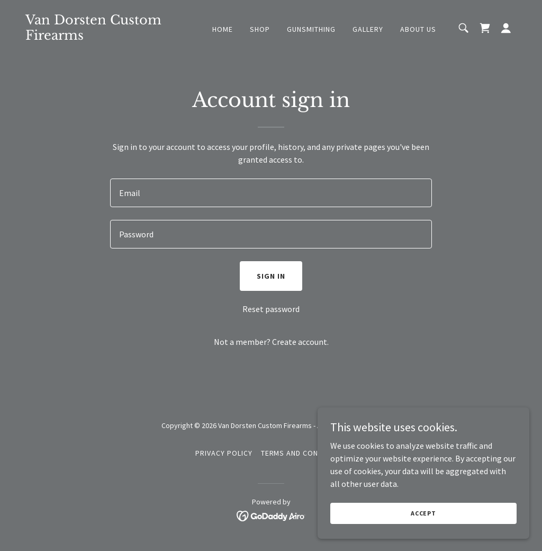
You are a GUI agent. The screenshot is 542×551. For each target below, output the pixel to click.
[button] (506, 28)
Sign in (271, 276)
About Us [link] (418, 29)
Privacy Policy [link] (223, 453)
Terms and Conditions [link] (304, 453)
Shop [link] (260, 29)
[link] (94, 36)
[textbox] (271, 193)
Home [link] (222, 29)
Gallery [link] (368, 29)
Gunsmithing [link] (311, 29)
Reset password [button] (271, 309)
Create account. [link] (300, 341)
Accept (423, 513)
